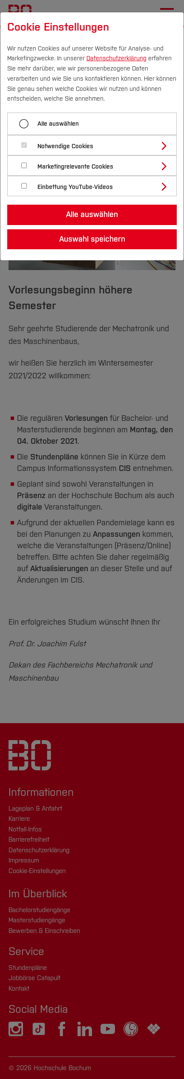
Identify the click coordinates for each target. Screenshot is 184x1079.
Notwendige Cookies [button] (65, 146)
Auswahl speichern (92, 239)
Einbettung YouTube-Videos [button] (75, 187)
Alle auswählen (58, 123)
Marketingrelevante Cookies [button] (75, 166)
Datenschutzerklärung (116, 58)
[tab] (95, 145)
